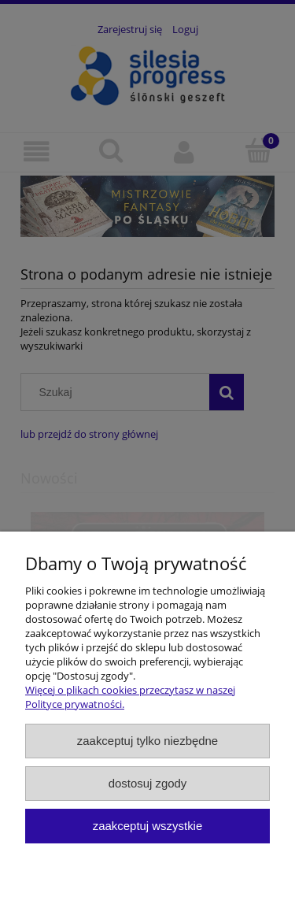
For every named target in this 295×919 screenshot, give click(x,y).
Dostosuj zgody (148, 783)
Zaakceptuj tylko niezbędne (147, 740)
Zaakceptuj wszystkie (147, 825)
